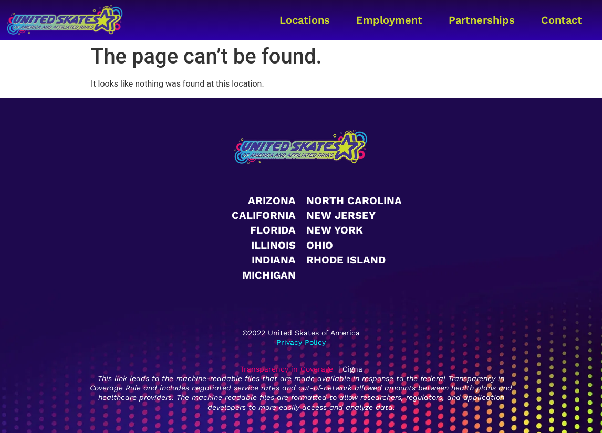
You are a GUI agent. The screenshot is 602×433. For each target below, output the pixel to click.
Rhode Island (346, 260)
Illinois (273, 245)
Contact (561, 20)
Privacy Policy (301, 342)
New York (334, 230)
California (264, 215)
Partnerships (482, 20)
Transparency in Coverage (286, 369)
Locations (304, 20)
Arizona (272, 200)
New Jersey (341, 215)
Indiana (274, 260)
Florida (273, 230)
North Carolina (354, 200)
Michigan (269, 275)
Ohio (319, 245)
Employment (389, 20)
